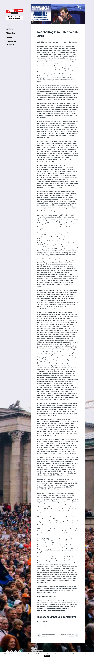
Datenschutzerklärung (37, 651)
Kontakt (33, 647)
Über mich (10, 45)
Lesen (8, 25)
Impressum (34, 649)
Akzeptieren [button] (47, 655)
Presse (9, 37)
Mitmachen (10, 33)
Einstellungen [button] (88, 653)
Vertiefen (9, 29)
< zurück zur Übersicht (43, 626)
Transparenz (11, 41)
